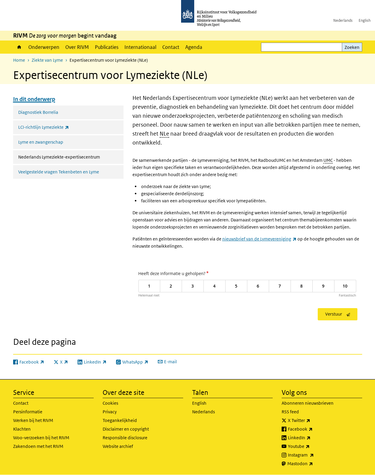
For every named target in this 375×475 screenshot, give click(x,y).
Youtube (312, 446)
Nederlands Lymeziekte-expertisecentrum (71, 156)
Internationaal (140, 47)
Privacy (110, 412)
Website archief (118, 446)
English (365, 20)
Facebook (313, 429)
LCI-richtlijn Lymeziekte (56, 127)
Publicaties (106, 47)
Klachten (22, 429)
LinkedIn (312, 437)
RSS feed (290, 412)
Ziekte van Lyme (47, 60)
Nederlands (343, 20)
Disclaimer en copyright (126, 429)
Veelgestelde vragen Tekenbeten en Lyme (58, 172)
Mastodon (313, 463)
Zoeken (352, 47)
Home (19, 47)
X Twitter (312, 420)
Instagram (314, 455)
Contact (170, 47)
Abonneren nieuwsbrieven (308, 403)
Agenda (193, 47)
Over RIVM (77, 47)
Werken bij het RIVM (33, 420)
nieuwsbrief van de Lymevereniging (259, 239)
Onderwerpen (43, 47)
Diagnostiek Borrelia (38, 112)
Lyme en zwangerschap (40, 142)
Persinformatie (27, 412)
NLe (164, 133)
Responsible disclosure (125, 437)
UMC (328, 160)
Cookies (110, 403)
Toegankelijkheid (120, 420)
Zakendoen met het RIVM (38, 446)
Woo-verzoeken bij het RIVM (41, 437)
